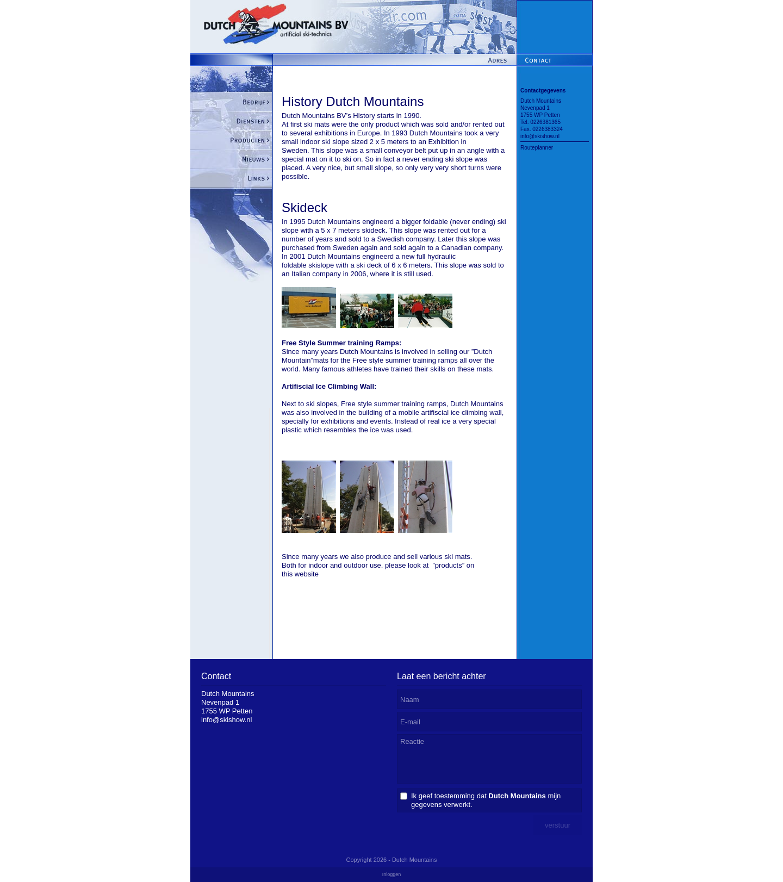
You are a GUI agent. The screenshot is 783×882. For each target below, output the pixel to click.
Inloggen (391, 874)
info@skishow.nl (540, 136)
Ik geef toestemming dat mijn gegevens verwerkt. (486, 800)
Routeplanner (536, 148)
